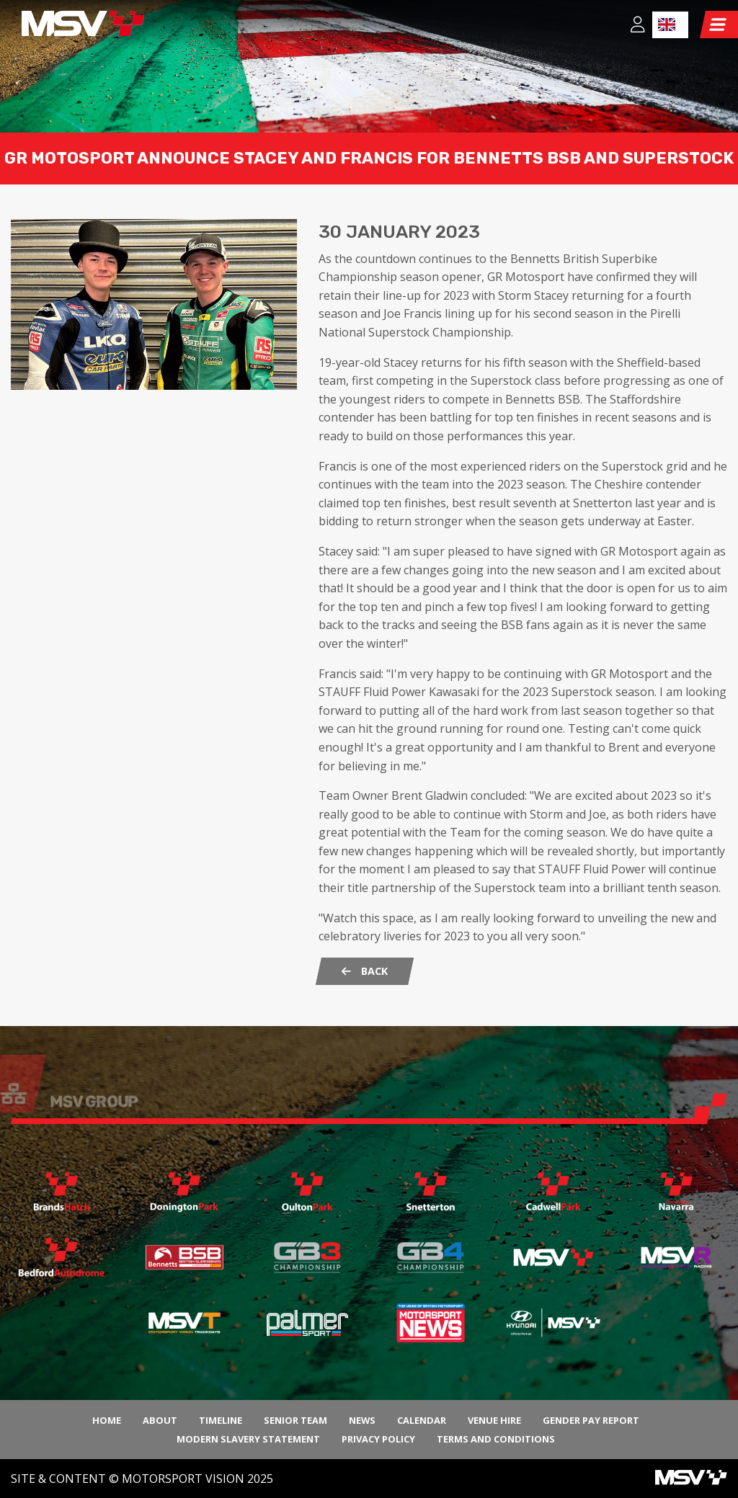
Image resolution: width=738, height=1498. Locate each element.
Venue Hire (494, 1420)
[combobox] (670, 25)
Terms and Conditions (496, 1438)
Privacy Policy (378, 1438)
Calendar (421, 1420)
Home (106, 1420)
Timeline (220, 1420)
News (362, 1420)
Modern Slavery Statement (248, 1438)
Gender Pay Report (591, 1420)
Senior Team (295, 1420)
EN (666, 24)
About (160, 1420)
